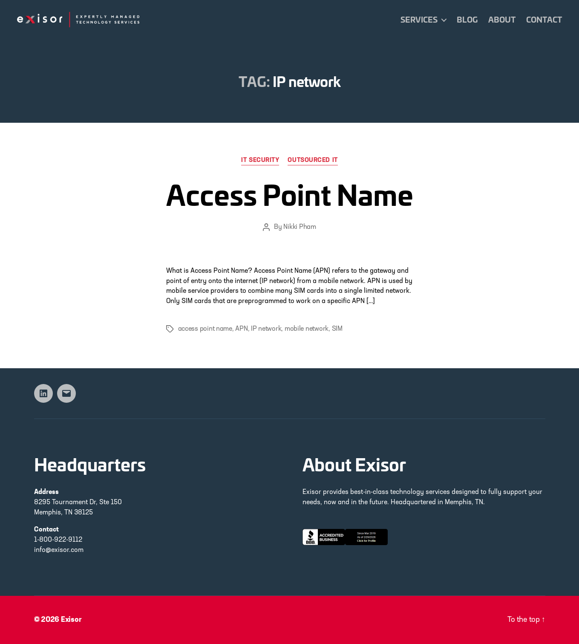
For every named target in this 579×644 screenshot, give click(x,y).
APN (241, 329)
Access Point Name (289, 193)
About (502, 19)
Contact (544, 19)
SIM (337, 329)
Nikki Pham (299, 227)
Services (419, 19)
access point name (205, 329)
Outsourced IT (312, 160)
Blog (467, 19)
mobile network (306, 329)
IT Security (260, 160)
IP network (266, 329)
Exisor (71, 620)
